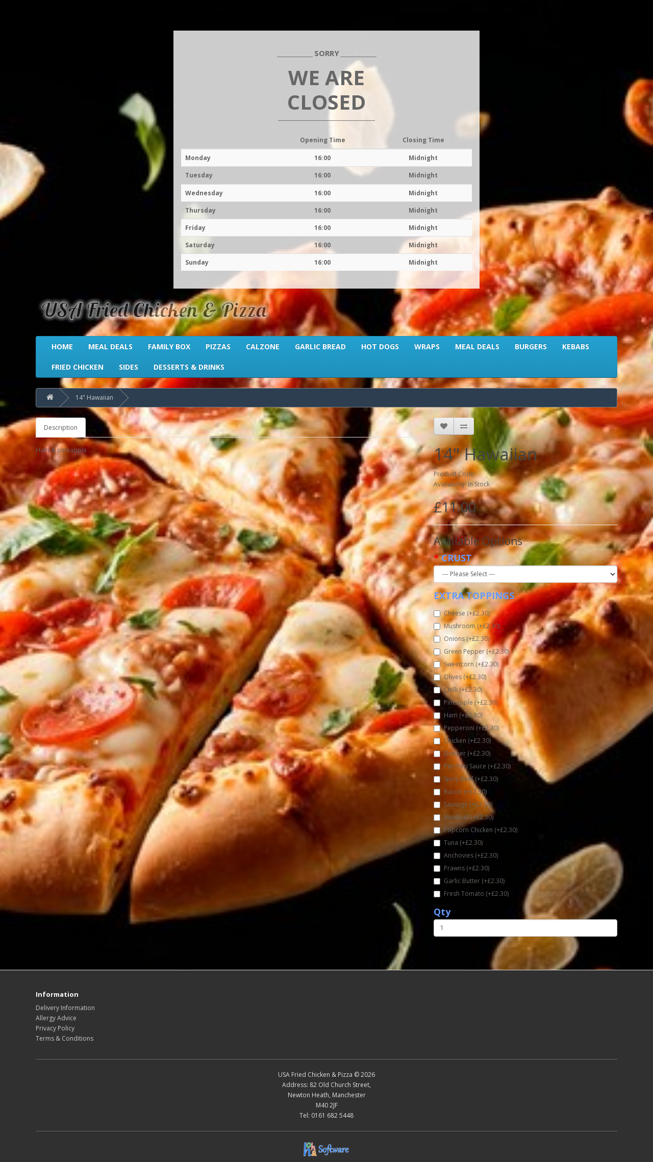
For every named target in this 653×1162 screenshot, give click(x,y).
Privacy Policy (55, 1028)
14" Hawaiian (94, 397)
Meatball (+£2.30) (463, 817)
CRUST (456, 558)
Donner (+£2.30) (462, 753)
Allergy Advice (56, 1018)
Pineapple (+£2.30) (465, 702)
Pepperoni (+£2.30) (466, 728)
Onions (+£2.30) (461, 638)
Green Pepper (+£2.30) (471, 651)
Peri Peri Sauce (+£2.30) (472, 766)
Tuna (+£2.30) (458, 842)
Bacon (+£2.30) (460, 791)
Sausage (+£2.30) (463, 804)
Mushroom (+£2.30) (467, 626)
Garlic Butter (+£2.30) (469, 880)
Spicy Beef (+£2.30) (466, 778)
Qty (442, 912)
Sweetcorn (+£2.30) (466, 664)
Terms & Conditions (64, 1038)
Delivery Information (65, 1007)
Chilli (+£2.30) (458, 689)
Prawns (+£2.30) (461, 868)
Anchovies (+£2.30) (466, 855)
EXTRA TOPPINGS (474, 595)
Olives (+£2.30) (460, 677)
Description (61, 427)
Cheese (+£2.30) (462, 613)
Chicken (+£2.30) (462, 740)
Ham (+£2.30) (458, 715)
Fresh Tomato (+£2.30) (471, 893)
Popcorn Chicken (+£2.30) (475, 829)
